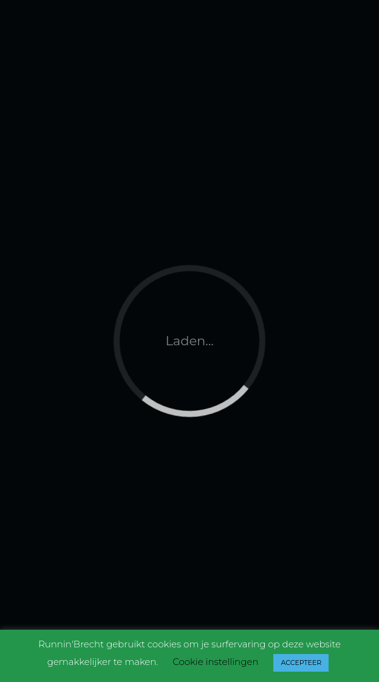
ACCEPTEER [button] (301, 662)
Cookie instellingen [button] (215, 661)
